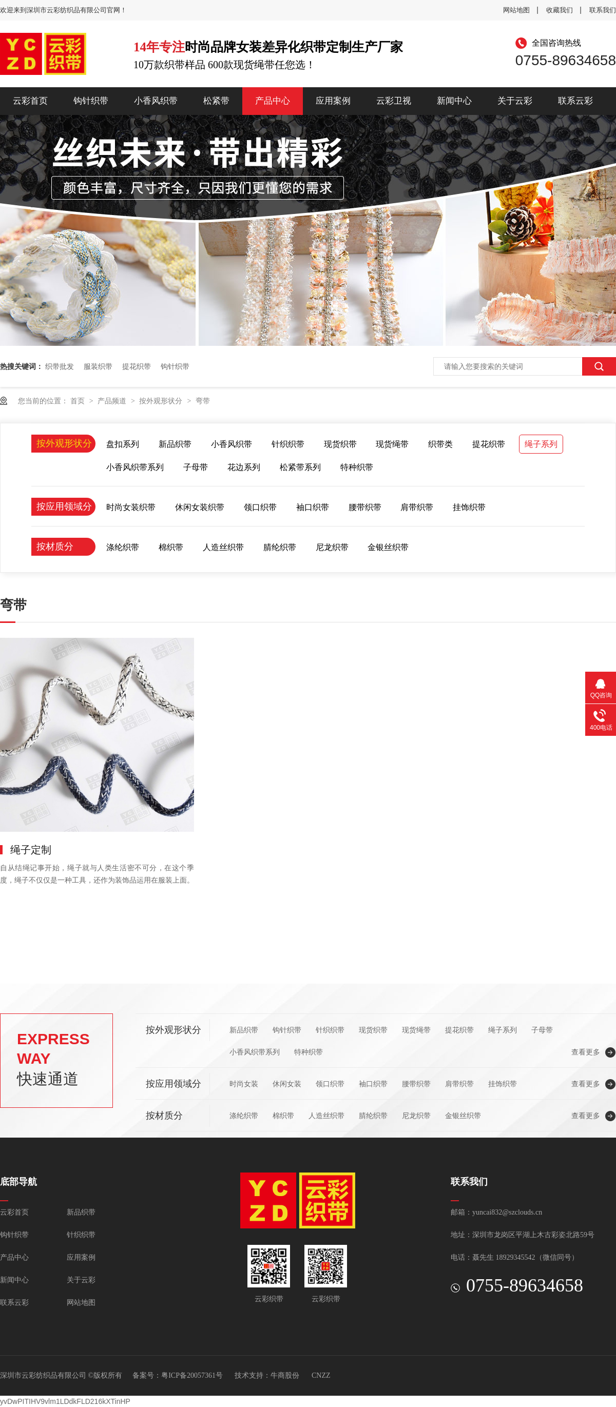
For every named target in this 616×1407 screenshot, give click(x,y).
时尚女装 (243, 1084)
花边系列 (243, 467)
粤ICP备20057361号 (192, 1375)
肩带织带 (416, 507)
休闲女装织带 (199, 507)
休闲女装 (287, 1084)
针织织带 (288, 444)
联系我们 (602, 10)
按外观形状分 (161, 401)
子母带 (195, 467)
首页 (78, 401)
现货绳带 (392, 444)
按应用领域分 (64, 506)
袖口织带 (312, 507)
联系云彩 (575, 101)
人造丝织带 (223, 547)
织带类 (440, 444)
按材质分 (54, 546)
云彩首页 (30, 101)
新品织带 (175, 444)
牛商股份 (285, 1375)
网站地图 (516, 10)
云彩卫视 (393, 101)
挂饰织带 (469, 507)
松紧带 (216, 101)
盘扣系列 (122, 444)
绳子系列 (541, 444)
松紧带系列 (300, 467)
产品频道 (113, 401)
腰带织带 (365, 507)
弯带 (203, 401)
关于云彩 (514, 101)
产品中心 (272, 101)
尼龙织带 (332, 547)
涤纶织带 (122, 547)
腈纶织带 (279, 547)
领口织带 (260, 507)
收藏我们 (559, 10)
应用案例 (333, 101)
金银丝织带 (388, 547)
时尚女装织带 (131, 507)
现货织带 (340, 444)
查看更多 (585, 1052)
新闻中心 (454, 101)
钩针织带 (90, 101)
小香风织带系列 (135, 467)
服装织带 (98, 366)
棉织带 (171, 547)
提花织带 (136, 366)
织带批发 (59, 366)
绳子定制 (30, 849)
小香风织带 (156, 101)
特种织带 (356, 467)
